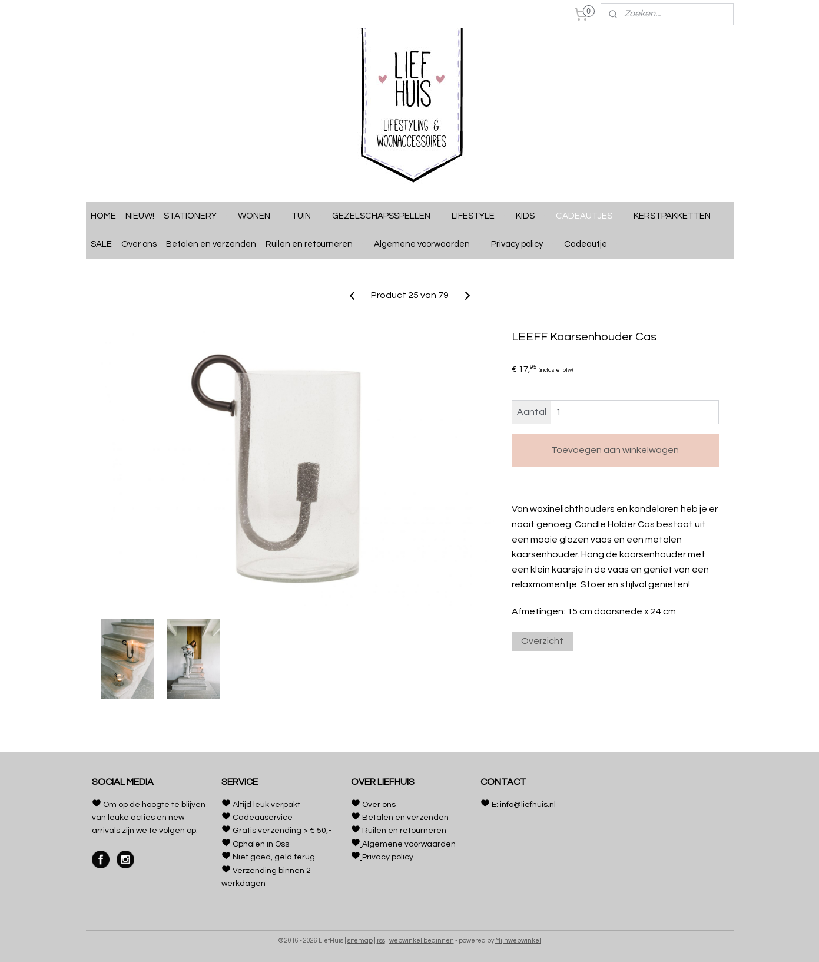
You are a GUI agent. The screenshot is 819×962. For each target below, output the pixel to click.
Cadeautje (591, 244)
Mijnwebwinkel (518, 940)
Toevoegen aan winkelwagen (615, 450)
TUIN (307, 216)
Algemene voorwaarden (428, 244)
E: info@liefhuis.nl (523, 805)
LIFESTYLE (479, 216)
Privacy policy (523, 244)
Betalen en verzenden (211, 244)
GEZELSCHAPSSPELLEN (387, 216)
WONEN (260, 216)
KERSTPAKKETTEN (672, 215)
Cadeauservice (263, 818)
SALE (101, 244)
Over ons (139, 244)
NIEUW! (139, 215)
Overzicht (541, 641)
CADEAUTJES (590, 216)
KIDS (531, 216)
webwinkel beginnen (421, 940)
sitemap (360, 940)
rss (381, 940)
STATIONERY (196, 216)
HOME (103, 215)
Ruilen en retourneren (315, 244)
